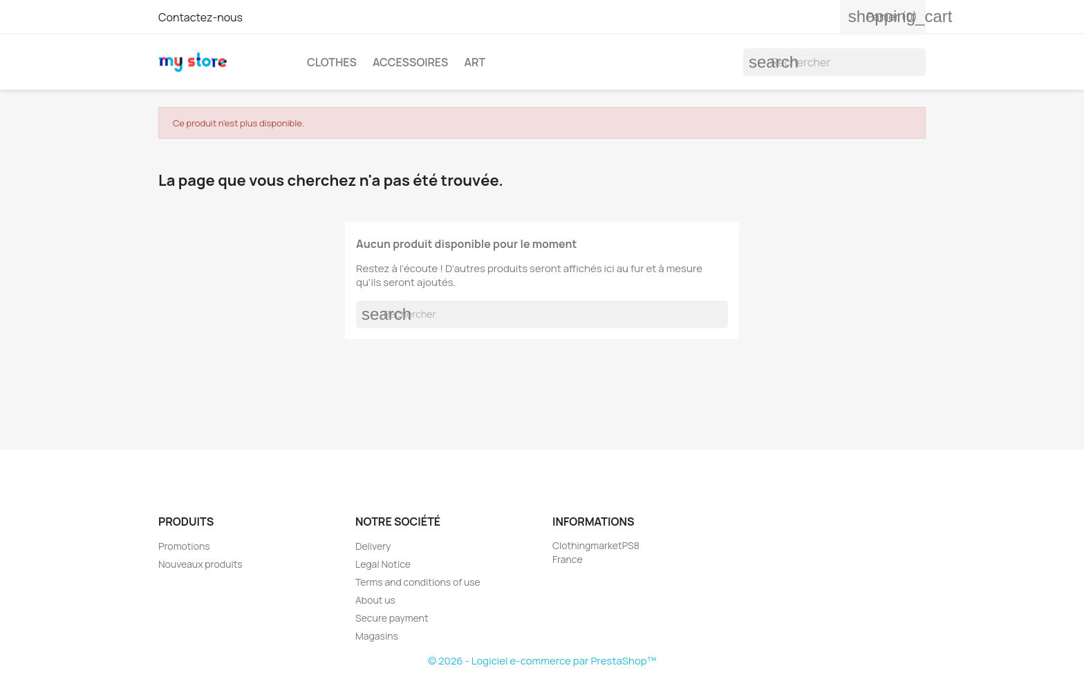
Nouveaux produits (200, 564)
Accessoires (410, 62)
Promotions (184, 546)
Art (474, 62)
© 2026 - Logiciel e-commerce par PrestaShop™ (542, 660)
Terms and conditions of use (417, 582)
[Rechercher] (834, 62)
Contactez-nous (200, 17)
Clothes (332, 62)
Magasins (376, 635)
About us (375, 599)
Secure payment (392, 617)
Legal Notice (383, 564)
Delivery (373, 546)
